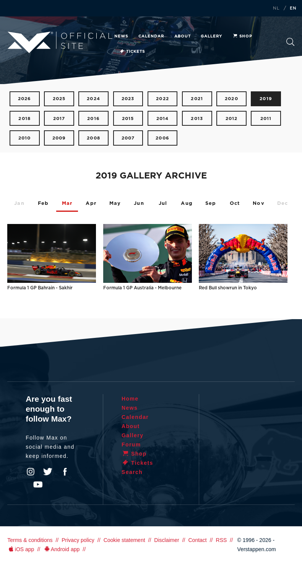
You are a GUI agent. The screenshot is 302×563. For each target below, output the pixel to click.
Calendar (151, 36)
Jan (19, 203)
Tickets (132, 52)
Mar (67, 203)
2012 (232, 119)
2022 (162, 99)
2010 (24, 138)
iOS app (20, 549)
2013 (197, 119)
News (121, 36)
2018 (24, 119)
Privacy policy (78, 540)
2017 (59, 119)
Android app (61, 549)
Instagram (31, 472)
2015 (128, 119)
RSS (221, 540)
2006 (162, 138)
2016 (93, 119)
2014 (162, 119)
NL (276, 8)
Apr (91, 203)
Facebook (65, 472)
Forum (131, 444)
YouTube (38, 485)
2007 (128, 138)
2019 (266, 99)
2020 (231, 99)
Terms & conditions (29, 540)
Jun (139, 203)
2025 (59, 99)
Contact (197, 540)
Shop (242, 36)
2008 (93, 138)
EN (293, 8)
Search (290, 42)
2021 (197, 99)
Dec (282, 203)
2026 (24, 99)
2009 (59, 138)
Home (130, 399)
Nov (259, 203)
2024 (93, 99)
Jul (163, 203)
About (182, 36)
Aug (187, 203)
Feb (43, 203)
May (115, 203)
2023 (128, 99)
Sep (210, 203)
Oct (235, 203)
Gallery (211, 36)
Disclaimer (166, 540)
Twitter (48, 472)
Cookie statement (124, 540)
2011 (266, 119)
